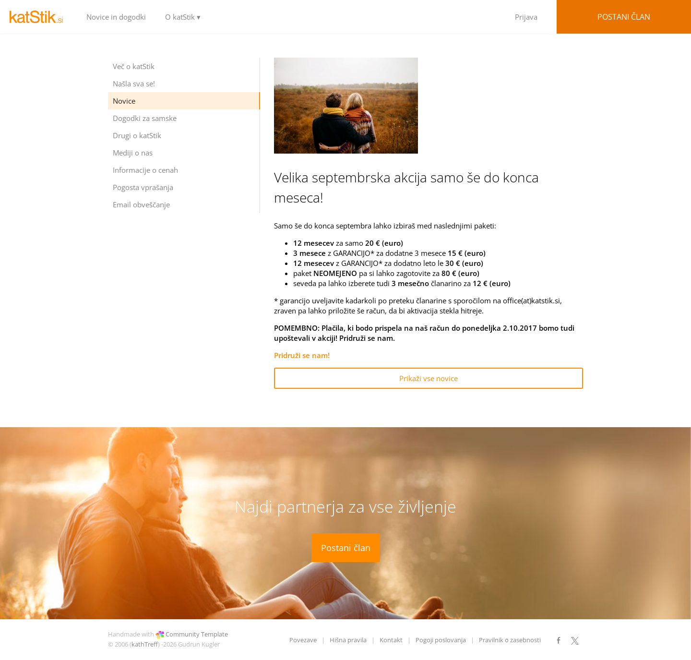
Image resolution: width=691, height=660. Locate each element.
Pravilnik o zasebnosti (510, 640)
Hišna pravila (348, 640)
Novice (124, 101)
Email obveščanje (141, 204)
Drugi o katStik (137, 135)
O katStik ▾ (183, 17)
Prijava (526, 17)
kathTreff (144, 644)
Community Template (197, 634)
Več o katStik (134, 66)
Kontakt (391, 640)
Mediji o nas (133, 152)
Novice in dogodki (116, 17)
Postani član (623, 17)
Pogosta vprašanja (143, 187)
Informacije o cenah (145, 170)
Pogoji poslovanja (441, 640)
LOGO (38, 16)
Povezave (303, 640)
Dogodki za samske (145, 118)
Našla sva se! (134, 83)
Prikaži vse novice (428, 378)
